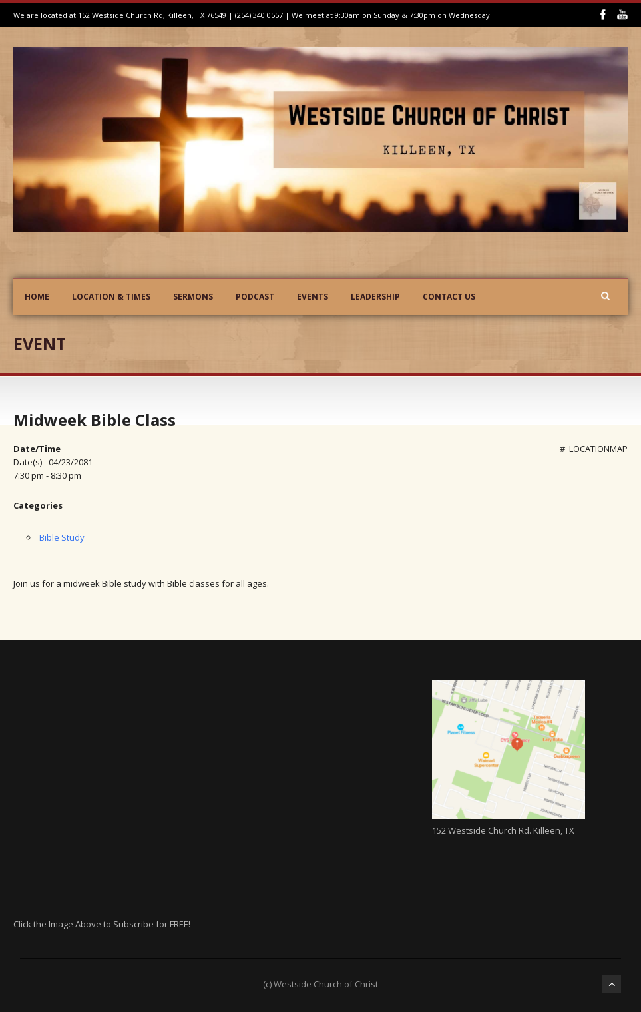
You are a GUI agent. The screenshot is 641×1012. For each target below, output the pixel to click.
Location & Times (111, 296)
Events (312, 296)
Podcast (255, 296)
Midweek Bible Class (94, 420)
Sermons (193, 296)
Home (37, 296)
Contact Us (449, 296)
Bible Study (62, 537)
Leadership (375, 296)
